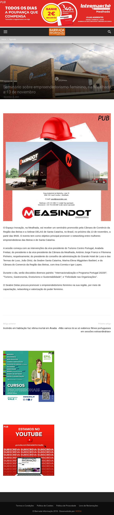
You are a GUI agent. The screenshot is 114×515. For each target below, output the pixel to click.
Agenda (12, 39)
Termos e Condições (25, 505)
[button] (109, 32)
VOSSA (79, 511)
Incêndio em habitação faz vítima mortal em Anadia (30, 328)
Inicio (4, 39)
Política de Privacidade (66, 505)
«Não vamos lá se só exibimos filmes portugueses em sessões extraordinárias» (84, 330)
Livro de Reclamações (88, 505)
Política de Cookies (45, 505)
